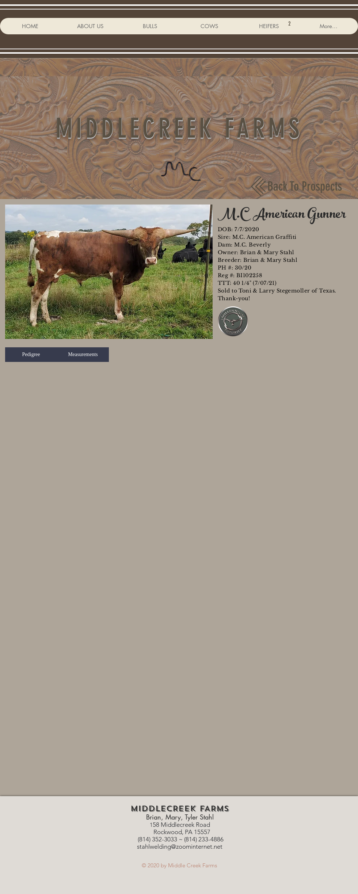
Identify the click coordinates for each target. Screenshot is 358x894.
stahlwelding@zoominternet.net (179, 846)
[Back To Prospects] (304, 186)
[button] (109, 272)
